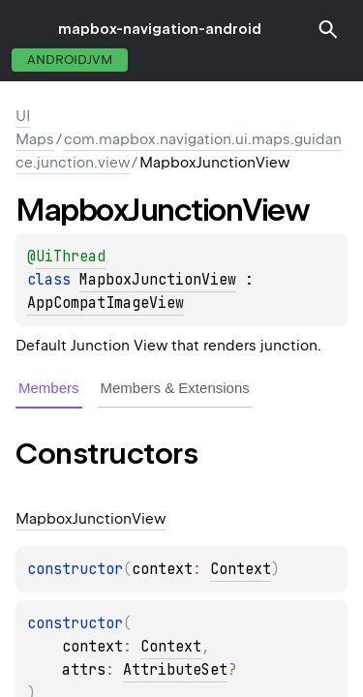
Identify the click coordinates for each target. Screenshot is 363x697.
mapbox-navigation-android (159, 29)
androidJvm (69, 59)
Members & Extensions (175, 387)
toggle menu (29, 29)
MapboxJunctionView (157, 279)
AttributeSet (175, 670)
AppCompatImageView (105, 303)
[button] (328, 29)
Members (48, 387)
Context (240, 569)
